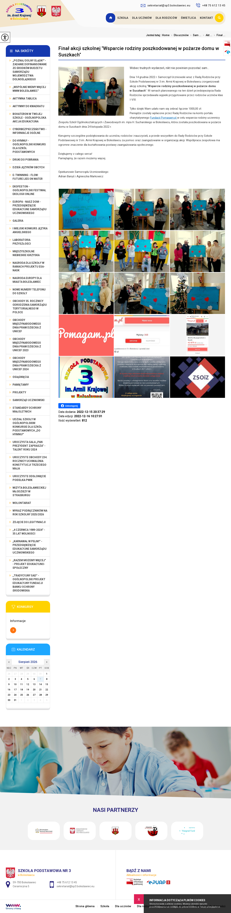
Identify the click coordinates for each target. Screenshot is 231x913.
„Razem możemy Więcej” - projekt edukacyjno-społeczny (29, 564)
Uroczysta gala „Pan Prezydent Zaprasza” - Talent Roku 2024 (29, 446)
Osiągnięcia (21, 376)
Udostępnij (69, 405)
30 (9, 700)
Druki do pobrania (25, 159)
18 (21, 689)
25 (21, 695)
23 (9, 695)
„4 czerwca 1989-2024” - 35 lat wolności (29, 531)
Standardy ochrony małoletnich (27, 409)
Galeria (18, 220)
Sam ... (195, 35)
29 (46, 695)
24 (15, 695)
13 (34, 684)
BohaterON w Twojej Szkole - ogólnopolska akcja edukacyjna (29, 117)
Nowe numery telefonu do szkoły (29, 291)
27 (34, 695)
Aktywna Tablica (25, 98)
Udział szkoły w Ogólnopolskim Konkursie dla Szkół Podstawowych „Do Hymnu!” (27, 427)
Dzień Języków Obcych (28, 167)
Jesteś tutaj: (154, 35)
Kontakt (206, 18)
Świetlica (188, 18)
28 (40, 695)
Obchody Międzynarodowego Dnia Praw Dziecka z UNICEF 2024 (27, 363)
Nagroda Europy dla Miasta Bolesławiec (27, 280)
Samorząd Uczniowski (28, 400)
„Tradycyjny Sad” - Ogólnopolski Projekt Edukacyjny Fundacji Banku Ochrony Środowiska (29, 583)
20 (34, 689)
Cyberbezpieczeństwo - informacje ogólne (30, 131)
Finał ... (218, 35)
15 (46, 684)
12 (27, 684)
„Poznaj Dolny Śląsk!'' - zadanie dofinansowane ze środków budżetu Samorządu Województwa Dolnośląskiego (30, 70)
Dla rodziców (166, 18)
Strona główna (111, 17)
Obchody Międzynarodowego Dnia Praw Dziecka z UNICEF (27, 325)
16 (9, 689)
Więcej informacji (13, 630)
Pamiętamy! (21, 384)
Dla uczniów (142, 18)
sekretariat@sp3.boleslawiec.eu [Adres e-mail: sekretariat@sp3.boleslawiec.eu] (75, 886)
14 (40, 684)
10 (15, 684)
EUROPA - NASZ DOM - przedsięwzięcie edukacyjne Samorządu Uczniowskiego (30, 207)
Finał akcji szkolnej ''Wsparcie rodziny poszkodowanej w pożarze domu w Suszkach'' (138, 51)
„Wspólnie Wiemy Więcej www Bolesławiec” (29, 89)
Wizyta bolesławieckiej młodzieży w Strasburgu (29, 491)
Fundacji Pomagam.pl (163, 117)
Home (165, 35)
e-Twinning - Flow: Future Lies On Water (28, 177)
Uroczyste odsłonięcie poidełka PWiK (29, 478)
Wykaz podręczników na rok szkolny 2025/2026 (30, 512)
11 (21, 684)
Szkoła (122, 18)
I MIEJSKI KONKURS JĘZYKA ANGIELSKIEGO (30, 230)
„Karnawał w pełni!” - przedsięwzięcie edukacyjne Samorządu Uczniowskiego (30, 547)
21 (40, 689)
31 (15, 700)
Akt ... (206, 35)
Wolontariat (22, 502)
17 (15, 689)
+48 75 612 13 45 (210, 5)
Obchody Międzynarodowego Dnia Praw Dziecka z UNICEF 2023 (27, 344)
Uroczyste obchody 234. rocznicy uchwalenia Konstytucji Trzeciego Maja (30, 463)
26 (27, 695)
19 (27, 689)
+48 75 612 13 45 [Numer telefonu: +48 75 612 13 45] (67, 882)
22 (46, 689)
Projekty (19, 392)
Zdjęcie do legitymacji (29, 522)
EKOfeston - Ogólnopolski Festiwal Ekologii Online (29, 190)
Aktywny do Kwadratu (28, 106)
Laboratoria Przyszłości (22, 241)
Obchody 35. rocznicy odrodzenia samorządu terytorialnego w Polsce (30, 307)
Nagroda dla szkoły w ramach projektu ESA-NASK (29, 266)
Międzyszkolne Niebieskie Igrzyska (26, 253)
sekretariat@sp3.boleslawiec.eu (165, 5)
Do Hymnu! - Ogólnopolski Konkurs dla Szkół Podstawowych (29, 146)
